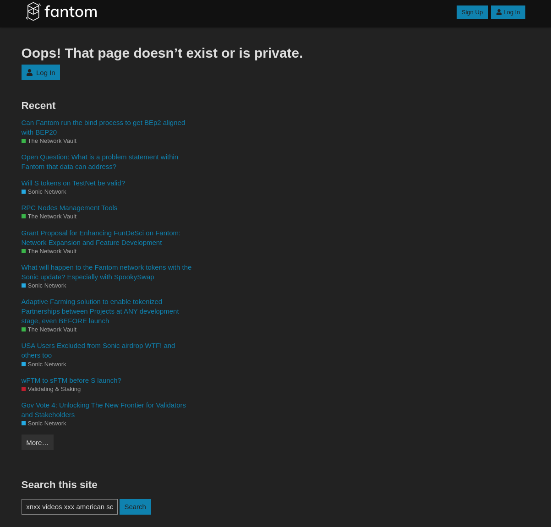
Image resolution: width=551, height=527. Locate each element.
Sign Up (472, 12)
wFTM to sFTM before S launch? (71, 380)
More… (37, 442)
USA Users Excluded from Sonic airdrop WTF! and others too (98, 350)
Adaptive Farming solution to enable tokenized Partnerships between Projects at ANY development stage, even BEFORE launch (100, 311)
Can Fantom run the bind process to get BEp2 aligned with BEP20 (103, 127)
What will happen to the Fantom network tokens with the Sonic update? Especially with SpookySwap (107, 272)
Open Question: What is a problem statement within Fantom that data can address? (100, 161)
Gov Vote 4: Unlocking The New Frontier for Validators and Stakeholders (104, 409)
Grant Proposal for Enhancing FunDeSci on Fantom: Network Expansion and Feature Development (101, 237)
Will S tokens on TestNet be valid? (73, 183)
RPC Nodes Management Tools (70, 208)
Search (135, 507)
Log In (508, 12)
